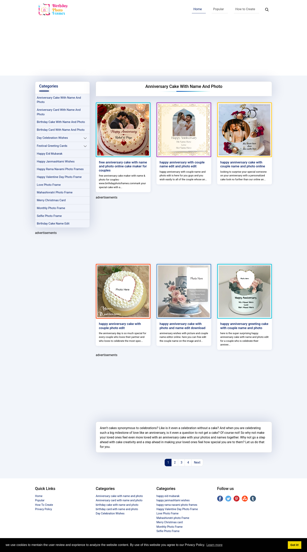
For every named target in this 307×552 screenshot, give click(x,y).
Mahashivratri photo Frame (55, 192)
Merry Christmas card (51, 200)
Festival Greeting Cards (52, 146)
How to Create (245, 9)
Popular (218, 9)
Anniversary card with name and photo (59, 112)
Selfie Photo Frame (49, 216)
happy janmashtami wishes (56, 161)
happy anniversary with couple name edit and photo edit (182, 164)
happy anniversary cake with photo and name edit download (182, 326)
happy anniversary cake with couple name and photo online (242, 164)
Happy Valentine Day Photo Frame (59, 177)
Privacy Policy (43, 509)
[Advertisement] (153, 48)
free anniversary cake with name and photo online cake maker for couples (123, 166)
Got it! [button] (294, 545)
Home (197, 9)
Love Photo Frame (49, 185)
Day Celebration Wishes (52, 138)
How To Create (44, 504)
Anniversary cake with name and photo (59, 100)
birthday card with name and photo (61, 130)
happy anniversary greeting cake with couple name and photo (244, 326)
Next (197, 462)
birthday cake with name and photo (61, 122)
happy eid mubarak (49, 153)
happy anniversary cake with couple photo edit (120, 326)
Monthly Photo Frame (51, 208)
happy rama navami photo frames (60, 169)
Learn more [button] (214, 545)
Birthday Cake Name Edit (53, 224)
